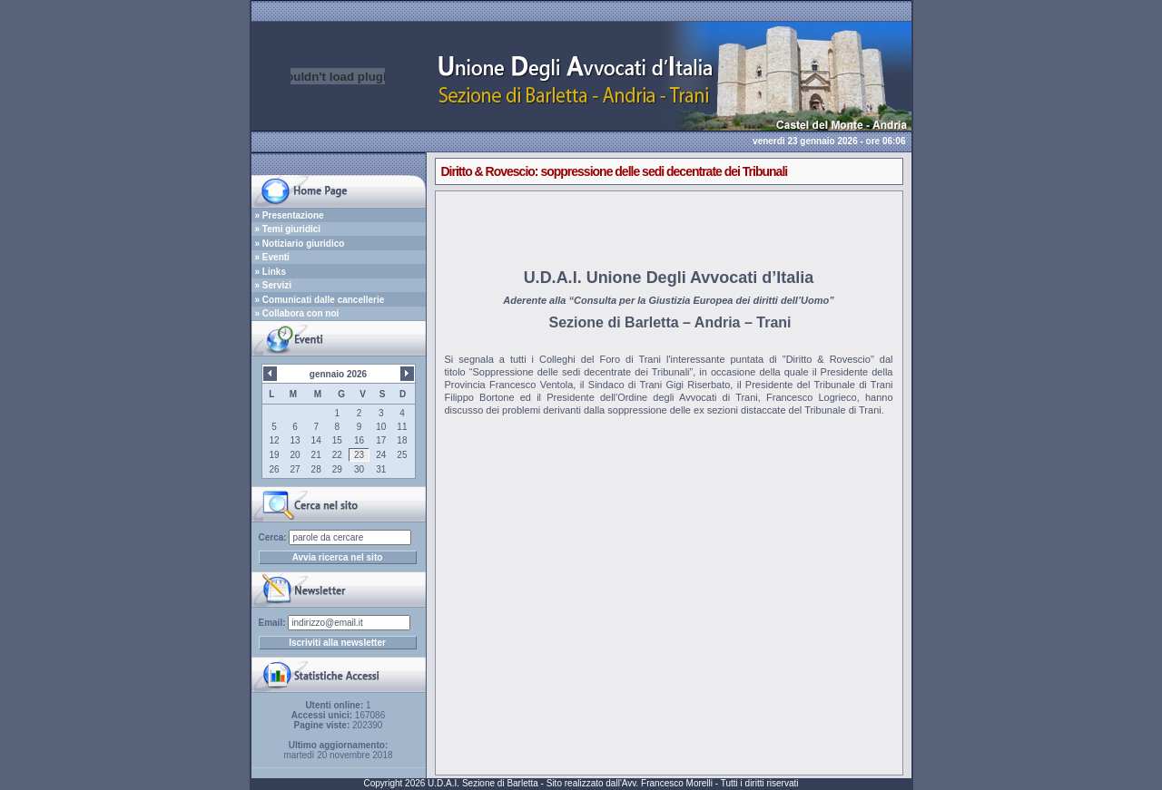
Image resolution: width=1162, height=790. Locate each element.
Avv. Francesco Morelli (667, 783)
